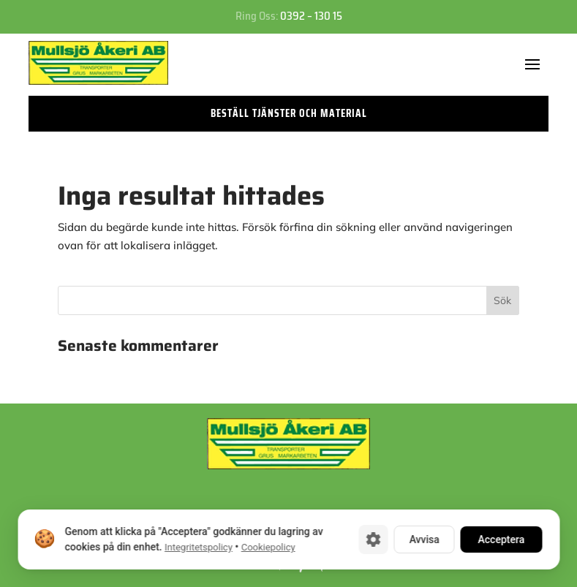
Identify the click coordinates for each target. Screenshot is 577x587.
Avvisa (424, 539)
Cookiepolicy (268, 547)
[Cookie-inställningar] (373, 539)
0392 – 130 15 (311, 16)
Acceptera (501, 539)
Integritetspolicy (198, 547)
